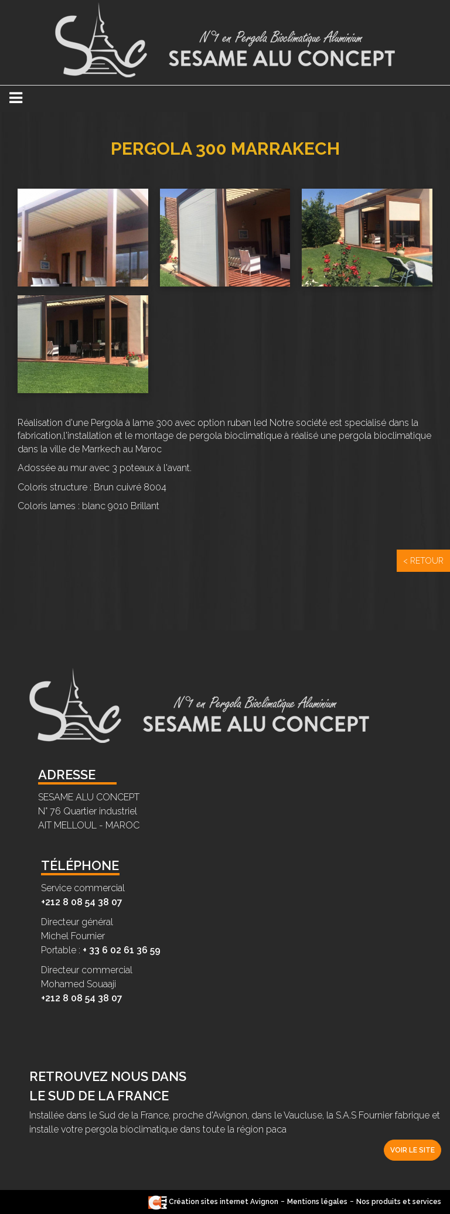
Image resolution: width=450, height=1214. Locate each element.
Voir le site (412, 1150)
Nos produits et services (398, 1202)
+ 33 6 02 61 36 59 (122, 950)
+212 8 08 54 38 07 (81, 902)
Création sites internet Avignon (213, 1202)
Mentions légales (317, 1202)
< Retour (423, 560)
